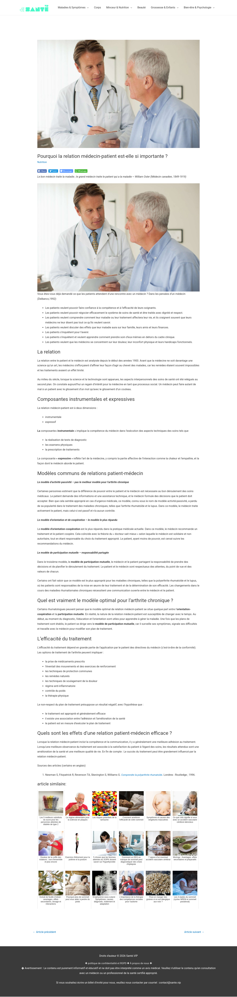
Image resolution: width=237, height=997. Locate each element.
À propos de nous (141, 963)
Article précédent (45, 932)
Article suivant (193, 932)
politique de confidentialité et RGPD (106, 963)
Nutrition (42, 162)
